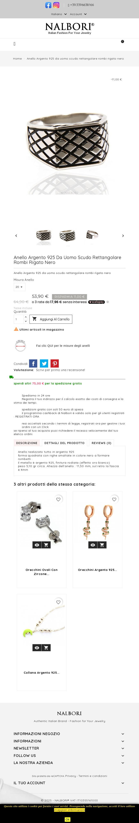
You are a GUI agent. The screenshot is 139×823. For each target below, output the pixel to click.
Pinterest (55, 363)
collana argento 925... (42, 673)
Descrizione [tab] (27, 443)
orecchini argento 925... (97, 570)
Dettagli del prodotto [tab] (65, 443)
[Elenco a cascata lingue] (59, 14)
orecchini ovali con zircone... (42, 572)
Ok (68, 819)
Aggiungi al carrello (51, 319)
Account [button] (79, 14)
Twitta (44, 363)
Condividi (33, 363)
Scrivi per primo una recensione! (60, 370)
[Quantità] (19, 319)
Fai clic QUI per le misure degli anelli (63, 345)
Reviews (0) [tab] (102, 443)
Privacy (70, 776)
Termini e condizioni (92, 776)
